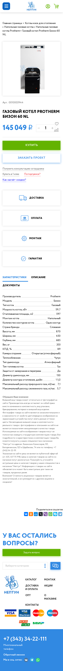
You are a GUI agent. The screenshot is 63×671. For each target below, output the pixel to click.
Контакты (32, 605)
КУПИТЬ (31, 145)
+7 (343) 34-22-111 (25, 639)
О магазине (50, 597)
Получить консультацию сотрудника (23, 169)
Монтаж (49, 579)
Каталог (31, 579)
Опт (28, 595)
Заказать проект (31, 158)
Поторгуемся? (32, 174)
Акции (48, 585)
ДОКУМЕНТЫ (11, 285)
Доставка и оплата (32, 587)
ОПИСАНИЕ (38, 277)
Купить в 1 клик (11, 174)
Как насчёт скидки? (14, 180)
